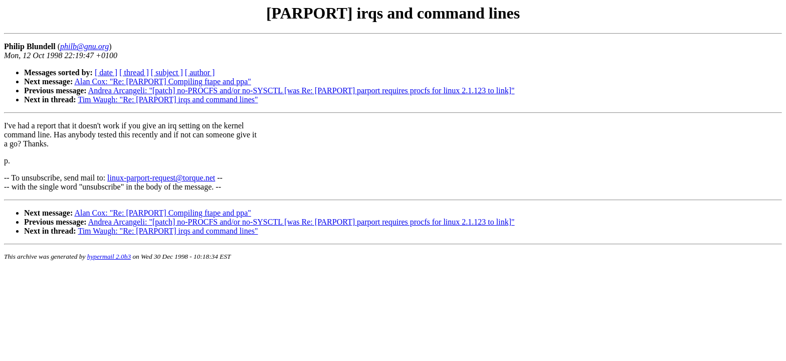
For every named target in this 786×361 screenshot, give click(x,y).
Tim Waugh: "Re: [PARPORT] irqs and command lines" (168, 99)
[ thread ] (134, 72)
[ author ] (200, 72)
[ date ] (106, 72)
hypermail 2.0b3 (109, 256)
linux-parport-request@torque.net (161, 177)
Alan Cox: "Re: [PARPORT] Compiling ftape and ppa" (162, 81)
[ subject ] (167, 72)
